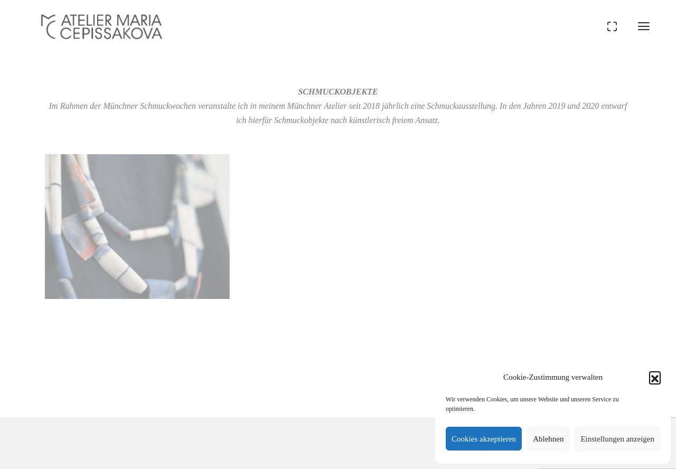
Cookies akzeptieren (484, 439)
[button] (655, 377)
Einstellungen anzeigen (617, 439)
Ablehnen (548, 439)
